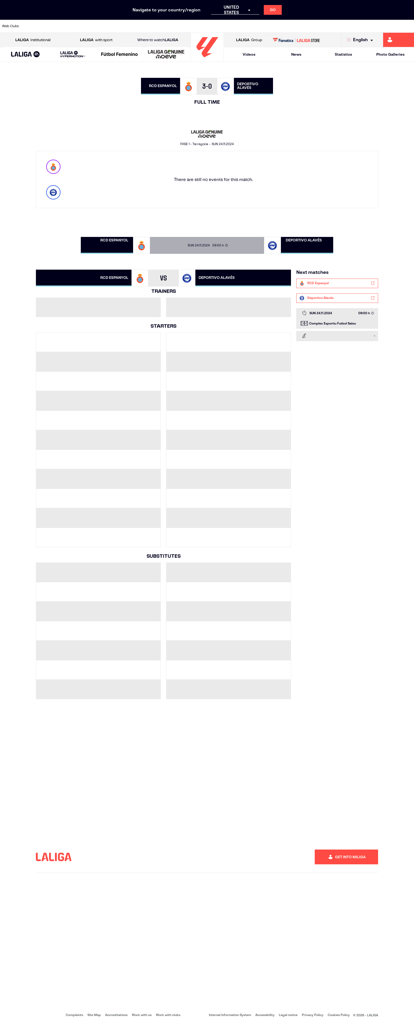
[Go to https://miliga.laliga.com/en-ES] (398, 40)
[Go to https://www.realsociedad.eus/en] (349, 26)
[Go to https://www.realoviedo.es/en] (329, 26)
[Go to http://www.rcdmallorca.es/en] (270, 26)
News (296, 54)
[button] (25, 54)
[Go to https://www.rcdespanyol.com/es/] (251, 26)
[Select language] (361, 40)
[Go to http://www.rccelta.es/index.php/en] (231, 26)
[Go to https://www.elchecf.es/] (113, 26)
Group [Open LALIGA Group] (249, 40)
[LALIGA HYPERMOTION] (73, 54)
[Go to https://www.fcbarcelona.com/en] (133, 26)
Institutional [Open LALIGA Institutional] (32, 40)
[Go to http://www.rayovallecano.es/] (211, 26)
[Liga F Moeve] (119, 54)
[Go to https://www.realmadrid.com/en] (310, 26)
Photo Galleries (390, 54)
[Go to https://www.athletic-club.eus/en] (34, 26)
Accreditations (116, 1015)
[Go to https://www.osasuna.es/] (74, 26)
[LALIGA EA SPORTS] (25, 54)
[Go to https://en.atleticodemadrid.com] (54, 26)
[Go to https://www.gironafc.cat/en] (172, 26)
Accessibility (265, 1015)
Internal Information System (230, 1015)
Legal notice (288, 1015)
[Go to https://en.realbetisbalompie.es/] (290, 26)
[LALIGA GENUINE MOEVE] (166, 54)
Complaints (74, 1015)
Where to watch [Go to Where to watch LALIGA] (157, 40)
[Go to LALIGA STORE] (296, 40)
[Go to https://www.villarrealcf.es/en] (408, 26)
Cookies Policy (339, 1015)
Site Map (94, 1015)
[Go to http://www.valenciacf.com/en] (388, 26)
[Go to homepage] (207, 59)
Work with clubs (168, 1015)
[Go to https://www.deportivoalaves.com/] (93, 26)
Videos (249, 54)
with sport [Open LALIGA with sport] (96, 40)
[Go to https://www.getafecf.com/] (152, 26)
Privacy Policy (312, 1015)
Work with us (142, 1015)
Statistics (343, 54)
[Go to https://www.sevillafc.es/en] (369, 26)
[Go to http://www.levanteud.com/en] (192, 26)
